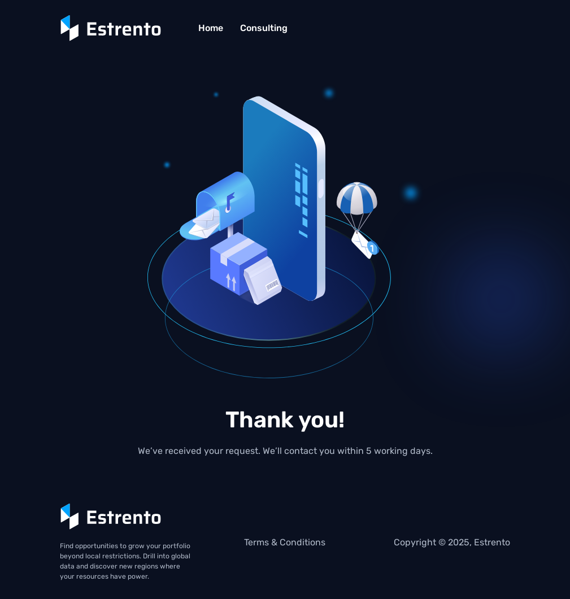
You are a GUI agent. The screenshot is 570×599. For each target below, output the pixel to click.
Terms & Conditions (284, 542)
